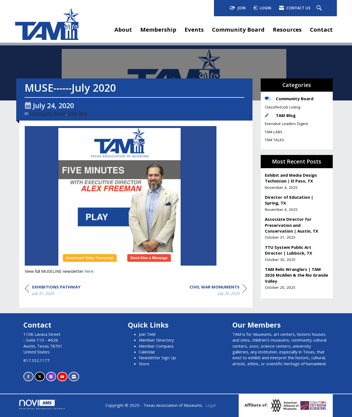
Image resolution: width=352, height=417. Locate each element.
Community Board (238, 29)
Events (194, 29)
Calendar (147, 352)
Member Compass (156, 346)
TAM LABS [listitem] (273, 131)
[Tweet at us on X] (40, 376)
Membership (158, 29)
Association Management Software (42, 405)
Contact (321, 29)
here (89, 271)
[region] (218, 291)
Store (144, 363)
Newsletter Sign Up (157, 357)
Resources (287, 29)
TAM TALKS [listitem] (274, 139)
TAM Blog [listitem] (280, 115)
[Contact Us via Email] (73, 376)
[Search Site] (320, 8)
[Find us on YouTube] (62, 376)
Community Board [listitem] (289, 98)
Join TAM (147, 334)
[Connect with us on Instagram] (51, 376)
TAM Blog (77, 113)
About (123, 29)
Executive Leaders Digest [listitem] (286, 123)
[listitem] (297, 181)
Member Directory (156, 340)
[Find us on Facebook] (28, 376)
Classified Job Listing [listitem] (282, 107)
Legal (210, 405)
